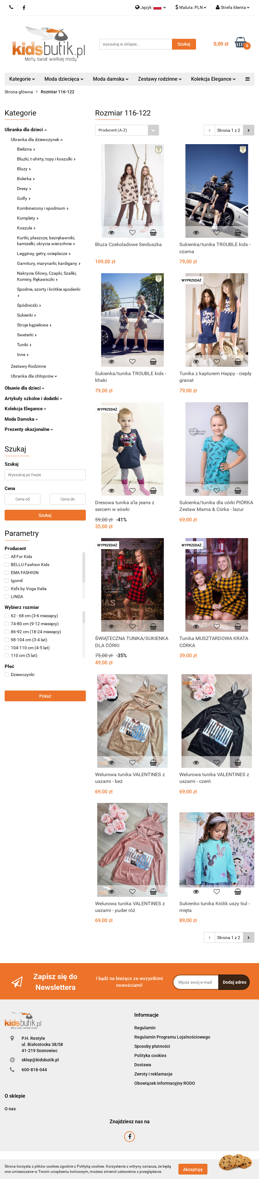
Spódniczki (29, 305)
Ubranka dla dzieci (26, 129)
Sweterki (27, 334)
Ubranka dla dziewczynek (37, 139)
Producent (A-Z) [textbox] (112, 130)
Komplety (28, 218)
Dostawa (142, 1064)
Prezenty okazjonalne (29, 429)
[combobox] (127, 130)
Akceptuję (193, 1169)
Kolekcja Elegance (213, 79)
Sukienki (26, 315)
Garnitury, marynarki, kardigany (49, 263)
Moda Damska (21, 419)
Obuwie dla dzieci (24, 388)
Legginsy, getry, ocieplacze (44, 253)
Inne (23, 354)
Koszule (26, 227)
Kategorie (22, 79)
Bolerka (26, 178)
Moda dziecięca (64, 79)
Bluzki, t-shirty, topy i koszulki (46, 158)
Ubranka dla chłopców (34, 376)
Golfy (24, 198)
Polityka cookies (150, 1055)
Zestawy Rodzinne (28, 366)
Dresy (24, 188)
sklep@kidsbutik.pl (40, 1059)
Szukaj (45, 515)
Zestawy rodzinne (160, 79)
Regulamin (145, 1027)
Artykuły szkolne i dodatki (33, 398)
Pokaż (45, 696)
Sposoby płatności (152, 1046)
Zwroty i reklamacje (153, 1074)
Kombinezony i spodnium (43, 208)
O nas (10, 1108)
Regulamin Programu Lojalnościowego (172, 1037)
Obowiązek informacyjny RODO (164, 1083)
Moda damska (111, 79)
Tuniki (24, 344)
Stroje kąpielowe (34, 324)
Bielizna (26, 149)
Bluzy (24, 168)
